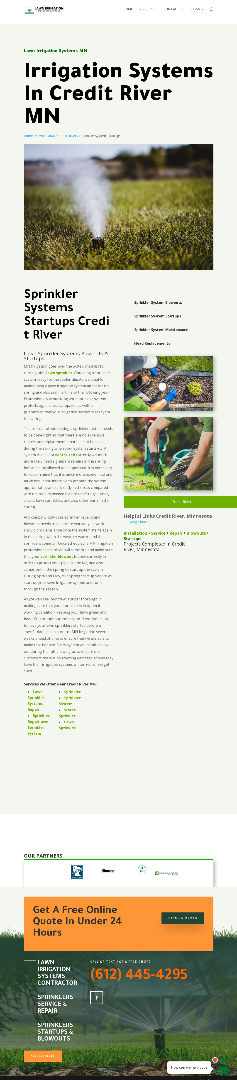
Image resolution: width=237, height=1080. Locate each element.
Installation (135, 533)
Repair (176, 533)
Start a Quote (182, 918)
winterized (65, 454)
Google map (138, 522)
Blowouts (196, 533)
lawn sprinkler (59, 372)
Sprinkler (72, 691)
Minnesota (46, 136)
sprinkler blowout (57, 556)
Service (158, 533)
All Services (43, 1056)
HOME (128, 9)
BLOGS (195, 9)
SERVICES (146, 9)
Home (28, 136)
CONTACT (171, 9)
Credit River (67, 136)
